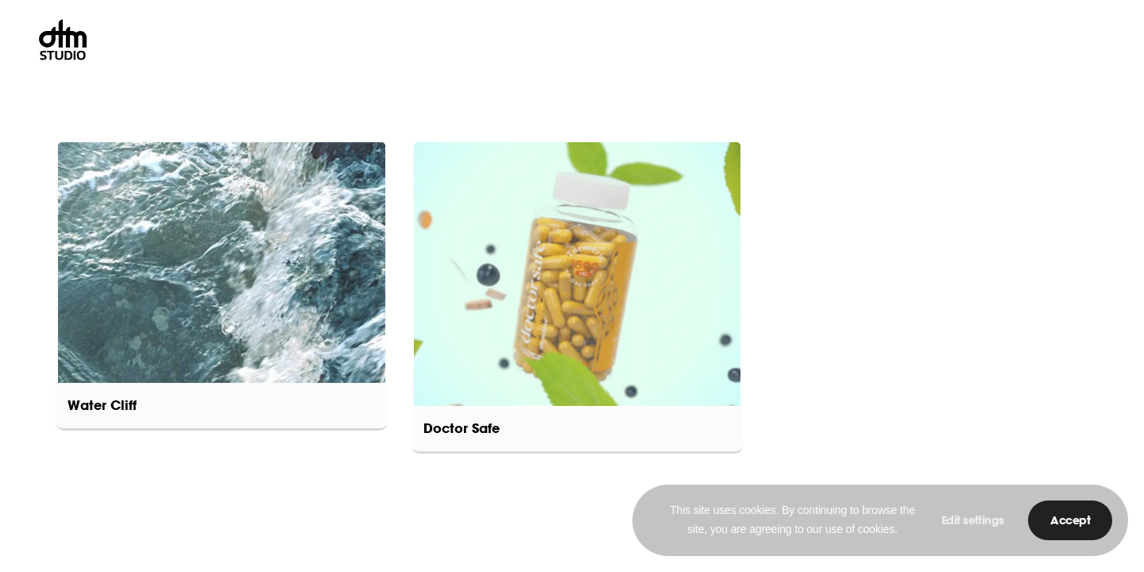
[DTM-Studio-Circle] (62, 39)
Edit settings (972, 521)
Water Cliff (102, 406)
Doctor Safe (461, 429)
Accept (1070, 521)
